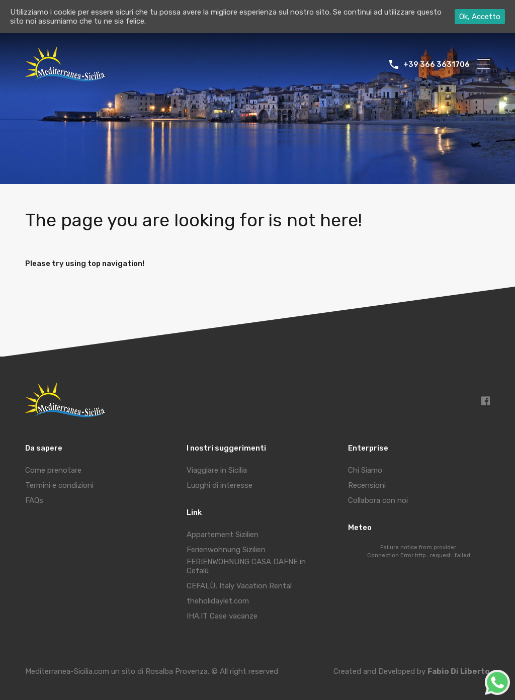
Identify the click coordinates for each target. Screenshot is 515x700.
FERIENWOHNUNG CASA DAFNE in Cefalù (246, 566)
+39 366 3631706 (436, 64)
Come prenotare (53, 470)
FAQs (34, 500)
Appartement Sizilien (223, 534)
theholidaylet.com (218, 600)
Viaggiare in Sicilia (217, 470)
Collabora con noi (378, 500)
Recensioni (367, 485)
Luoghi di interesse (219, 485)
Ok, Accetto (479, 16)
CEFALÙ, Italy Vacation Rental (239, 585)
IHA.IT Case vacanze (222, 616)
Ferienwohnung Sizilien (226, 549)
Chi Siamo (365, 470)
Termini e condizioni (59, 485)
